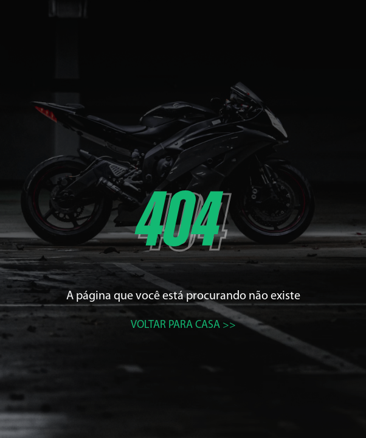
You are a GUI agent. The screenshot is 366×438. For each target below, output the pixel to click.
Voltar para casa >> (183, 325)
